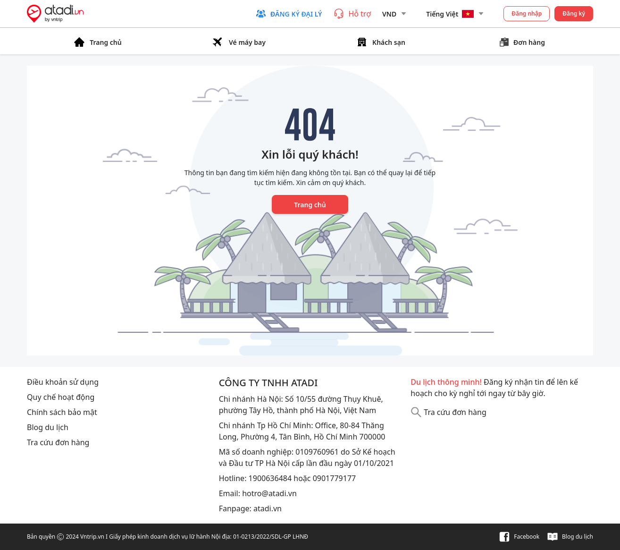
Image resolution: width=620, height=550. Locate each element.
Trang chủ (310, 204)
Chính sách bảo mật (62, 412)
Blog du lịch (47, 427)
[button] (288, 13)
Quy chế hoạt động (60, 397)
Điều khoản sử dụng (63, 382)
